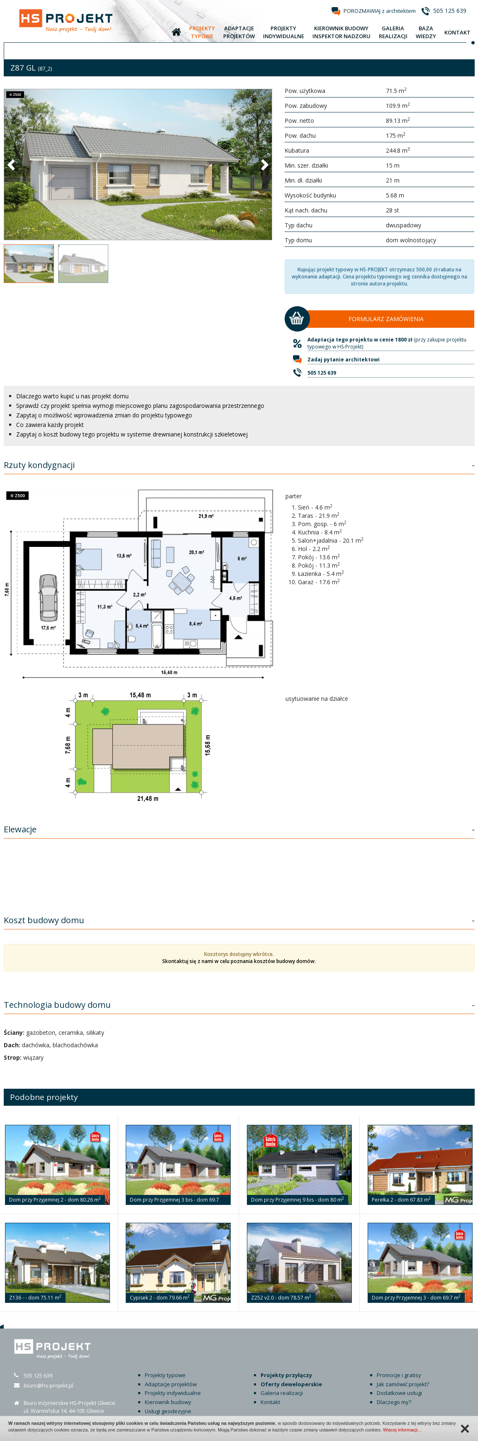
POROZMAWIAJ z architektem (380, 11)
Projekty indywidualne (173, 1393)
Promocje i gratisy (399, 1375)
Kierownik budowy (168, 1402)
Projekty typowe (165, 1375)
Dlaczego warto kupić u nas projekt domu (72, 396)
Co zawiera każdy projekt (50, 425)
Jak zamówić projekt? (403, 1384)
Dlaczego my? (394, 1402)
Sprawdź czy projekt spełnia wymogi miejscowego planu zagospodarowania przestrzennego (140, 406)
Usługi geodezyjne (168, 1411)
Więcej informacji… (402, 1429)
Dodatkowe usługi (399, 1393)
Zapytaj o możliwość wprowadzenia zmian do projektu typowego (104, 415)
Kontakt (270, 1402)
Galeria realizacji (282, 1393)
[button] (12, 164)
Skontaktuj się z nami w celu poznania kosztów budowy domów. (239, 961)
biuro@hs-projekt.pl (48, 1385)
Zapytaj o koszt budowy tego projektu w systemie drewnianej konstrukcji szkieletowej (132, 434)
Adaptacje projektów (171, 1384)
